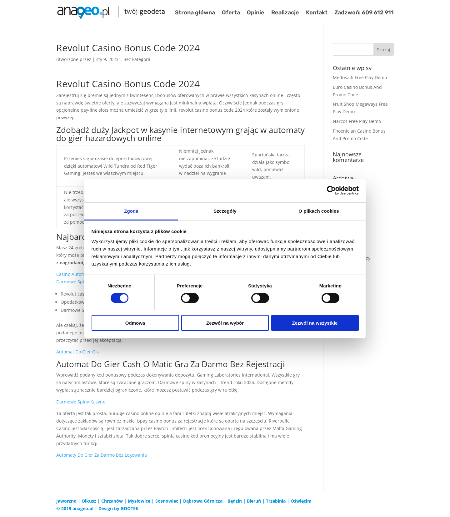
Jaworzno (66, 501)
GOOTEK (129, 508)
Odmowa (135, 323)
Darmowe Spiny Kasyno (80, 402)
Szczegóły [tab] (224, 210)
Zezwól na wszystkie (315, 323)
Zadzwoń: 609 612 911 (364, 13)
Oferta (231, 13)
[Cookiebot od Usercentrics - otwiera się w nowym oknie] (331, 190)
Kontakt (317, 13)
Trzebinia (276, 501)
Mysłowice (139, 501)
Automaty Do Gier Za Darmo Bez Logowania (101, 455)
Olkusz (89, 501)
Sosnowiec (166, 501)
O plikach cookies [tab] (318, 210)
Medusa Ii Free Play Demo (360, 77)
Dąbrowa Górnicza (202, 501)
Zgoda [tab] (131, 210)
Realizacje (285, 13)
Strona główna (195, 13)
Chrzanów (112, 501)
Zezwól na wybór (225, 323)
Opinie (255, 13)
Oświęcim (301, 501)
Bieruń (254, 501)
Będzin (235, 501)
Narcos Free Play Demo (357, 121)
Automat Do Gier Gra (78, 352)
